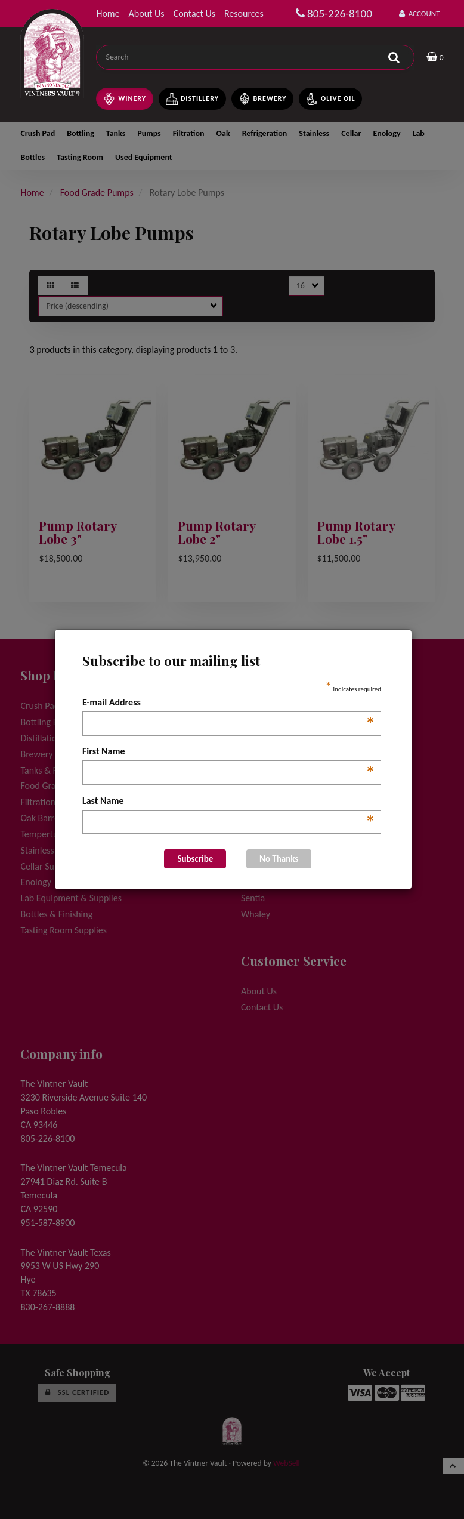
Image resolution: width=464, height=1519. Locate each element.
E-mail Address (228, 703)
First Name (228, 752)
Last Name (228, 801)
